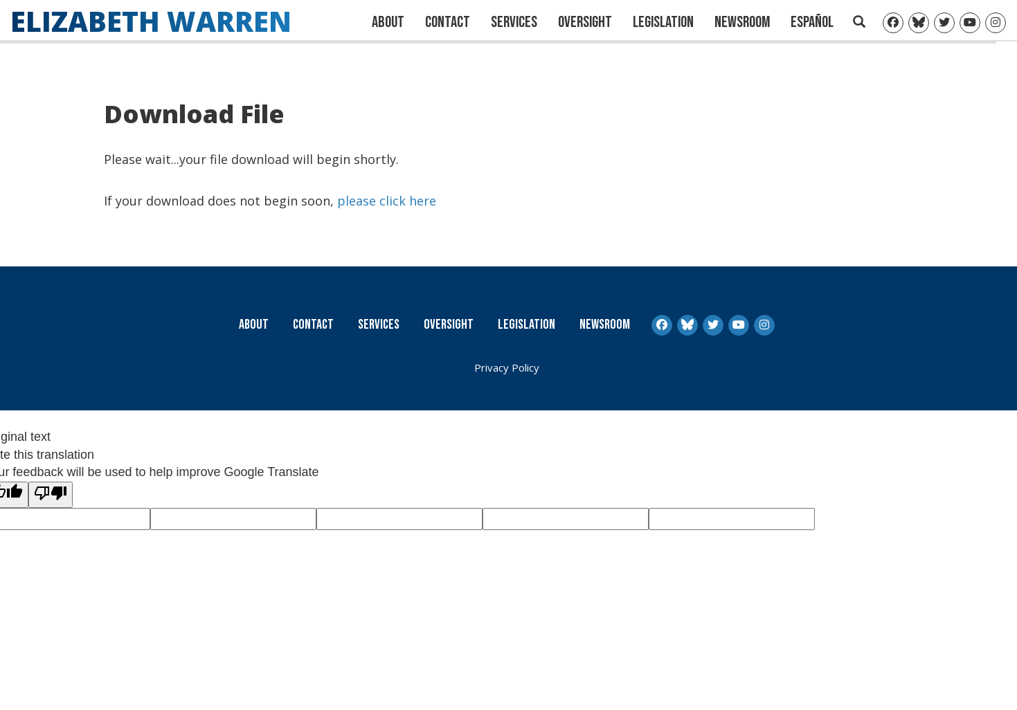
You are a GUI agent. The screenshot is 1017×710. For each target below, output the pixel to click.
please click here (386, 199)
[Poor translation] (50, 495)
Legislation (663, 22)
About (388, 22)
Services (514, 22)
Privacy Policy (506, 367)
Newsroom (742, 22)
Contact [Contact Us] (447, 22)
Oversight (585, 22)
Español (812, 22)
